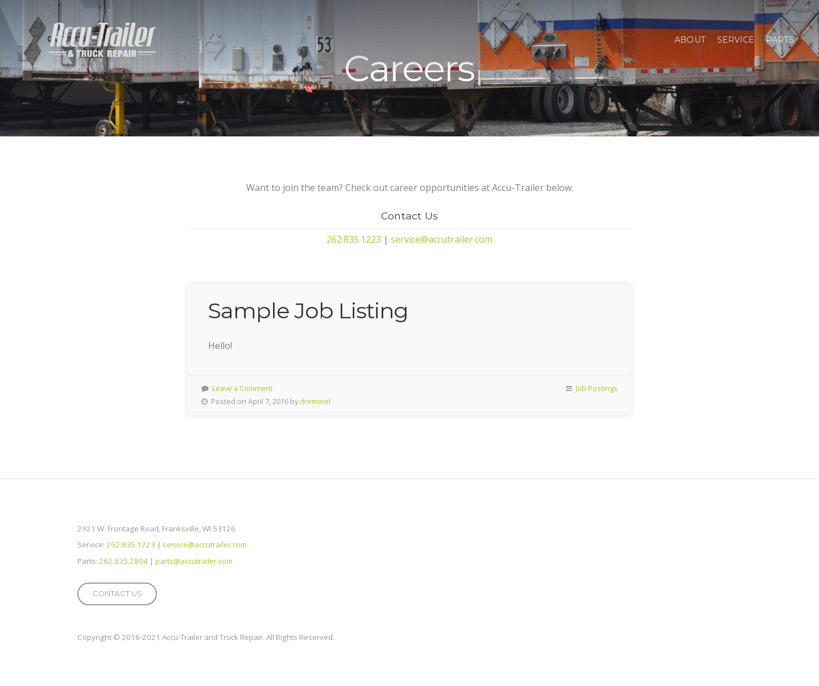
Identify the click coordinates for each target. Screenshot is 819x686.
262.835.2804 (123, 561)
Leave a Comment (242, 388)
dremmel (315, 401)
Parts (780, 40)
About (690, 40)
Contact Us (117, 593)
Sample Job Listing (308, 310)
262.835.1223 (353, 239)
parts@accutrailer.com (194, 561)
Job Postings (597, 388)
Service (736, 40)
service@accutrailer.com (442, 239)
